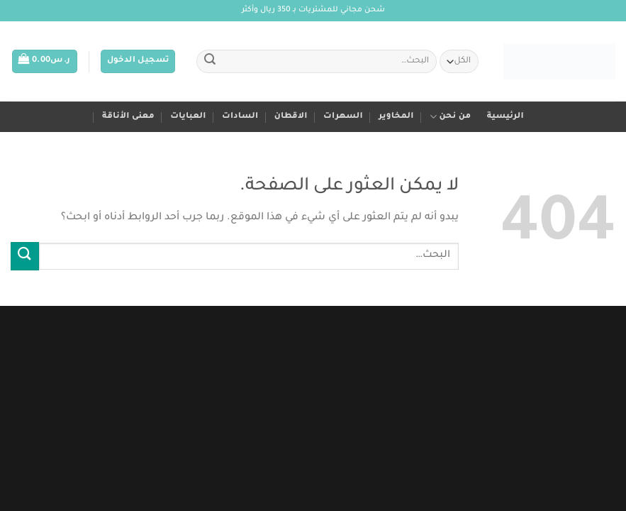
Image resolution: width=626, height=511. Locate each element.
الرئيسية (505, 116)
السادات (240, 116)
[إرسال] (210, 62)
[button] (138, 61)
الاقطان (291, 116)
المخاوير (396, 116)
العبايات (188, 116)
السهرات (343, 116)
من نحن (450, 116)
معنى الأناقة (128, 116)
